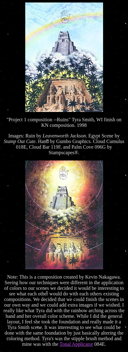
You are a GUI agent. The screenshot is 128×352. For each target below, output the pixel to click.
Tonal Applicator (76, 344)
